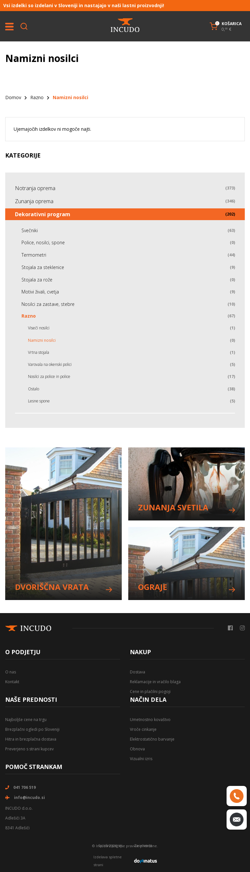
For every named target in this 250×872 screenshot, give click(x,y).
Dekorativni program (42, 214)
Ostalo (33, 389)
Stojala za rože (36, 280)
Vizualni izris (141, 758)
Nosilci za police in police (49, 376)
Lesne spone (39, 401)
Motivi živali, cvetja (40, 292)
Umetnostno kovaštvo (150, 719)
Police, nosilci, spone (43, 242)
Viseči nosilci (38, 328)
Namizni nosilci (42, 340)
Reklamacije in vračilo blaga (155, 681)
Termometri (33, 255)
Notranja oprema (35, 188)
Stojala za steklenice (42, 267)
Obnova (137, 749)
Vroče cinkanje (143, 729)
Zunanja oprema (34, 201)
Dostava (137, 672)
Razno (37, 97)
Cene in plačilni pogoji (150, 691)
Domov (13, 97)
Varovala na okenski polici (50, 364)
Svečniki (29, 230)
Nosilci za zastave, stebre (48, 304)
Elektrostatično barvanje (152, 739)
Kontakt (12, 681)
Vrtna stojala (38, 352)
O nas (10, 672)
